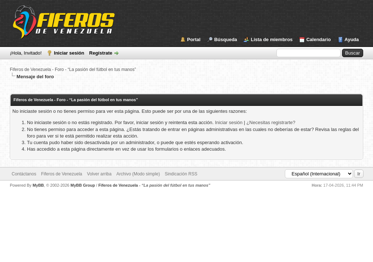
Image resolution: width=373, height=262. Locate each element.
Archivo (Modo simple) (138, 173)
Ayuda (352, 39)
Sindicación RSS (181, 173)
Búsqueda (225, 39)
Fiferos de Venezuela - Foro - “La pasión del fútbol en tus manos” (73, 69)
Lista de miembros (271, 39)
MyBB (38, 185)
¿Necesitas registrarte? (270, 122)
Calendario (318, 39)
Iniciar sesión (69, 53)
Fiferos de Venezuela (61, 173)
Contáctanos (24, 173)
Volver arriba (99, 173)
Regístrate (101, 53)
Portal (194, 39)
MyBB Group (82, 185)
